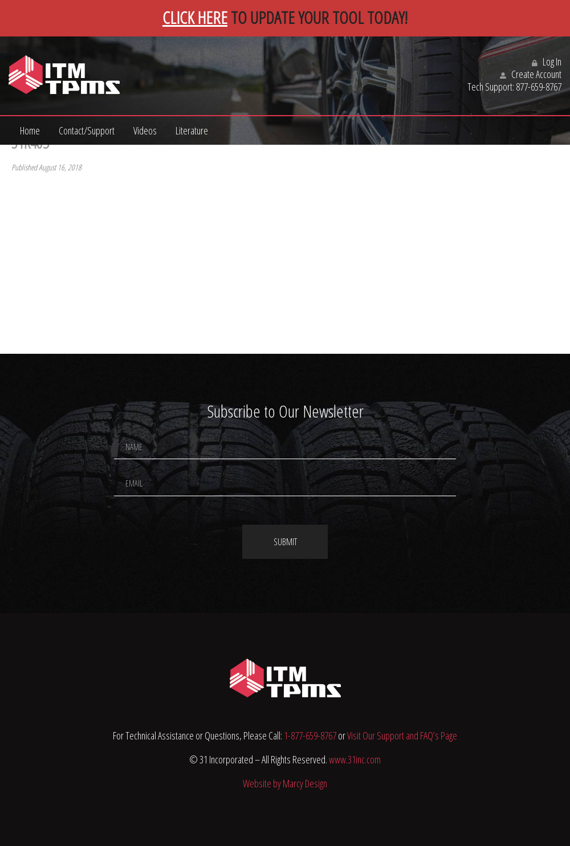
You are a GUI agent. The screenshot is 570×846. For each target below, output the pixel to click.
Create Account (530, 74)
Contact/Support (87, 130)
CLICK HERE (194, 17)
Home (30, 130)
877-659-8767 (538, 86)
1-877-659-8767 (310, 735)
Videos (145, 130)
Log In (546, 61)
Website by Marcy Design (285, 783)
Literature (192, 130)
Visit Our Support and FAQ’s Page (402, 735)
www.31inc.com (355, 759)
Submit (285, 542)
